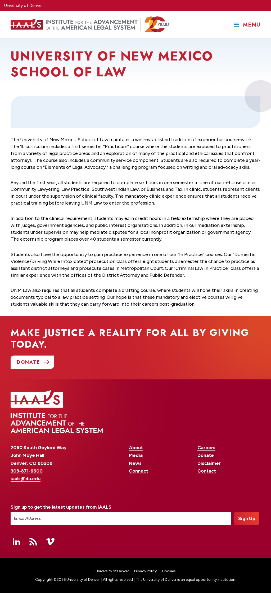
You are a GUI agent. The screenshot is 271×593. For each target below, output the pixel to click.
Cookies (169, 571)
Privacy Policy (145, 571)
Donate (205, 455)
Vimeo (50, 541)
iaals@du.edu (25, 479)
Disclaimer (209, 463)
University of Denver (23, 5)
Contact (206, 471)
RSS (33, 541)
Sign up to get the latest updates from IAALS (61, 507)
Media (136, 455)
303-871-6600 (27, 471)
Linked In (16, 541)
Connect (138, 471)
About (136, 448)
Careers (206, 448)
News (135, 463)
